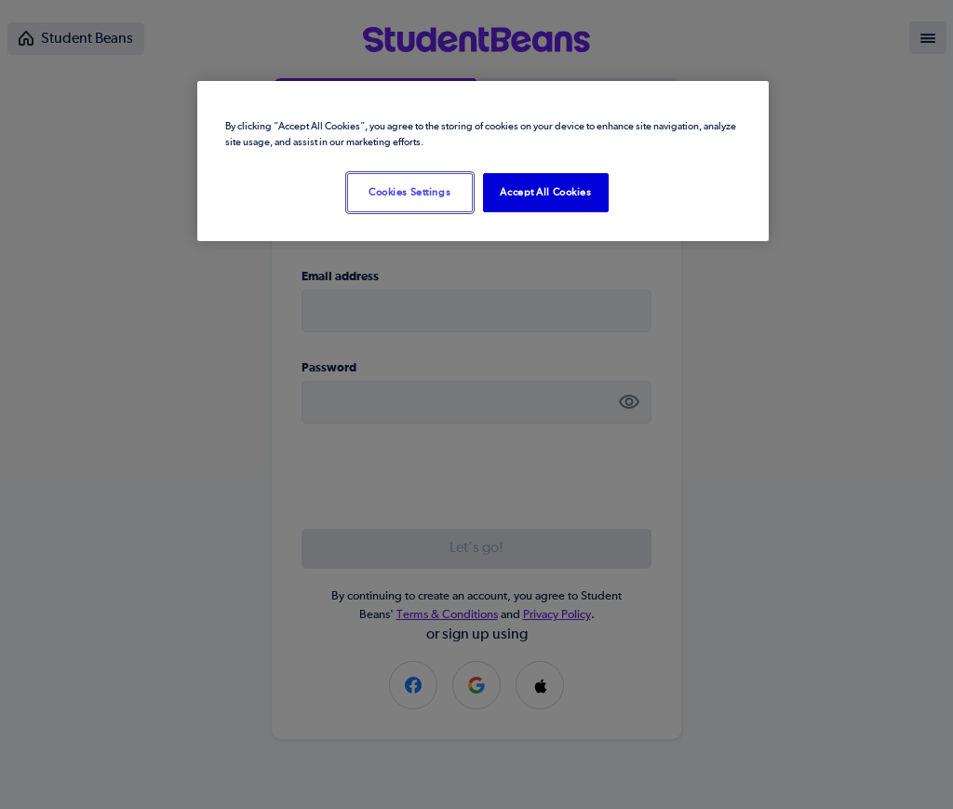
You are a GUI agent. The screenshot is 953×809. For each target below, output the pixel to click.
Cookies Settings (409, 192)
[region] (483, 161)
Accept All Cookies (545, 192)
